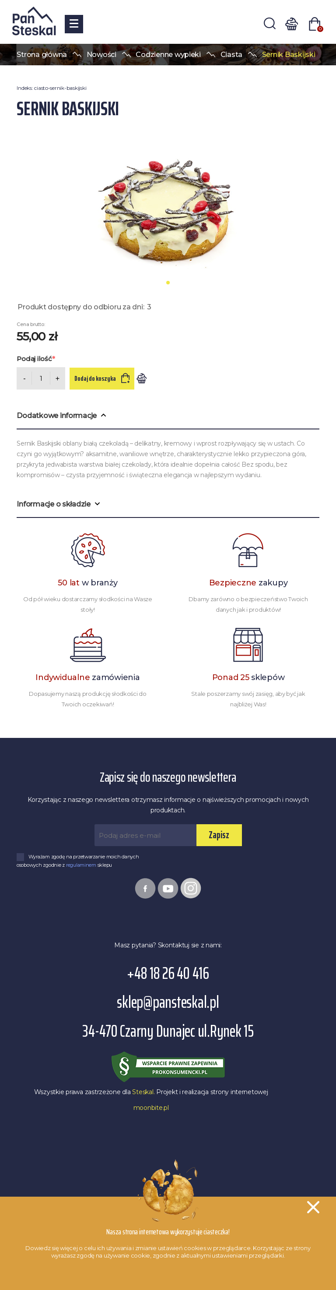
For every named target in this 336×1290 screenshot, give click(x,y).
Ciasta (231, 54)
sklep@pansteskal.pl (168, 1002)
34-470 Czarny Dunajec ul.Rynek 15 (167, 1031)
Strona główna (42, 54)
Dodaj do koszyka (96, 378)
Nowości (101, 54)
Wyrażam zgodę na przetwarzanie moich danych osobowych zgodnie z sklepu (78, 861)
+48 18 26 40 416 (168, 973)
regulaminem (82, 865)
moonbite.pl (151, 1108)
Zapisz (219, 835)
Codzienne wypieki (168, 54)
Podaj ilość (34, 358)
